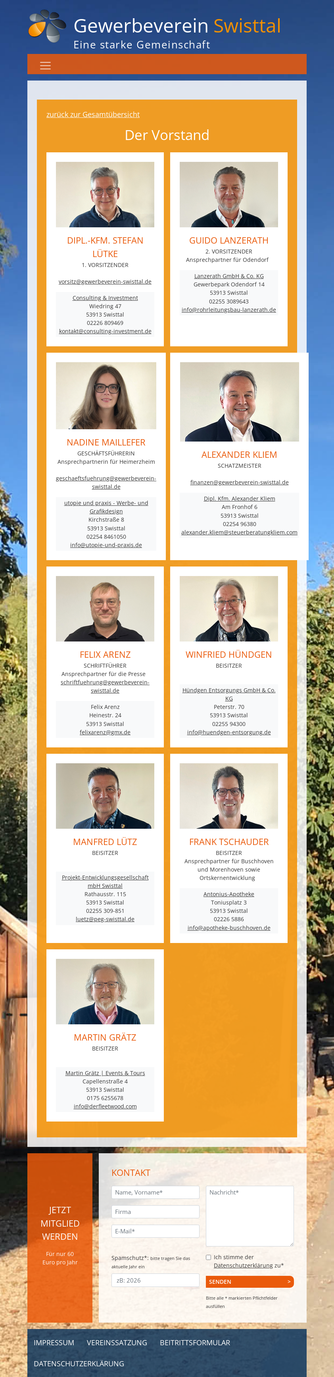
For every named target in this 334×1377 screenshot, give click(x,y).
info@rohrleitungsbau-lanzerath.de (229, 309)
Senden (220, 1281)
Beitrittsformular (195, 1342)
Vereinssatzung (117, 1342)
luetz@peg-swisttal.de (105, 919)
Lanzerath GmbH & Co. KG (229, 276)
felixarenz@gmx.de (105, 732)
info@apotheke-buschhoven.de (229, 927)
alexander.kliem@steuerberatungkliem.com (239, 532)
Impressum (54, 1342)
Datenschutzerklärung (243, 1265)
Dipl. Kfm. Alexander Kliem (239, 498)
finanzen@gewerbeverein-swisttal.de (239, 482)
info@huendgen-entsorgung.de (229, 732)
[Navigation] (45, 65)
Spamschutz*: (150, 1261)
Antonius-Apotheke (228, 894)
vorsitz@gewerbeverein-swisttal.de (105, 281)
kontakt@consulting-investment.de (105, 331)
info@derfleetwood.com (105, 1106)
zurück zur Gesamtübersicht (93, 114)
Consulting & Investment (105, 298)
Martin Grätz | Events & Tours (105, 1073)
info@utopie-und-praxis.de (106, 545)
